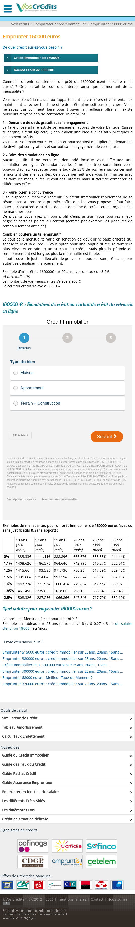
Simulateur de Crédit (19, 718)
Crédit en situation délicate (25, 819)
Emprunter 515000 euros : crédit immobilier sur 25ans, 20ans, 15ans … (63, 652)
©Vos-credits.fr (16, 899)
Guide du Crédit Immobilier (25, 755)
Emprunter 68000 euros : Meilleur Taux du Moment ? (47, 677)
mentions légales (72, 899)
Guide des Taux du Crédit (23, 764)
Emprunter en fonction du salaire (30, 791)
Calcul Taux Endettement (23, 736)
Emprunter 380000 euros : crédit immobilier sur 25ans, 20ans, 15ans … (63, 658)
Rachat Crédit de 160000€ (34, 70)
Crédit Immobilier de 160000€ (36, 58)
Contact (97, 899)
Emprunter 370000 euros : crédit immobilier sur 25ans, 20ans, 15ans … (63, 683)
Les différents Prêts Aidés (23, 800)
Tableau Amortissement (22, 727)
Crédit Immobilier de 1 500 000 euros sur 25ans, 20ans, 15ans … (57, 664)
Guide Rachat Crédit (19, 773)
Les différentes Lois (18, 810)
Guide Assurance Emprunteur (27, 782)
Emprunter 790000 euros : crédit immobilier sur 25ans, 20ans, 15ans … (63, 671)
